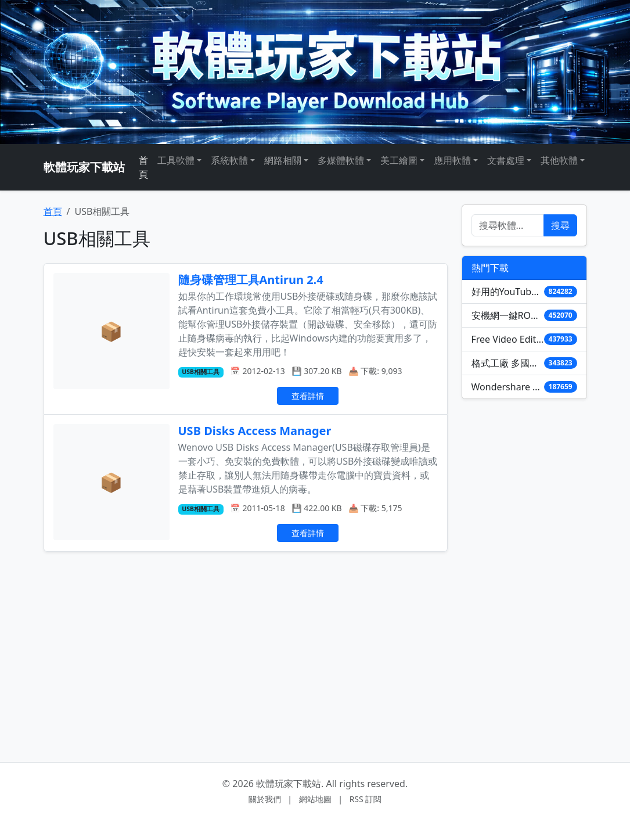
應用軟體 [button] (452, 160)
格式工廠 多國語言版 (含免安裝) (507, 363)
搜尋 (560, 225)
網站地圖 (315, 798)
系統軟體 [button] (229, 160)
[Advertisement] (246, 647)
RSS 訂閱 (366, 798)
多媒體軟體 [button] (341, 160)
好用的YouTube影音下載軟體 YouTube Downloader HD (507, 291)
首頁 (143, 167)
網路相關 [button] (282, 160)
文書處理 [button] (505, 160)
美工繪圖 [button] (398, 160)
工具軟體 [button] (176, 160)
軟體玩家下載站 (84, 167)
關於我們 (265, 798)
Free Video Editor (507, 339)
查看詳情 (307, 395)
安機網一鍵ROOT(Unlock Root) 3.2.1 (507, 315)
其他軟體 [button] (559, 160)
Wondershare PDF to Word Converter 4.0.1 (507, 386)
